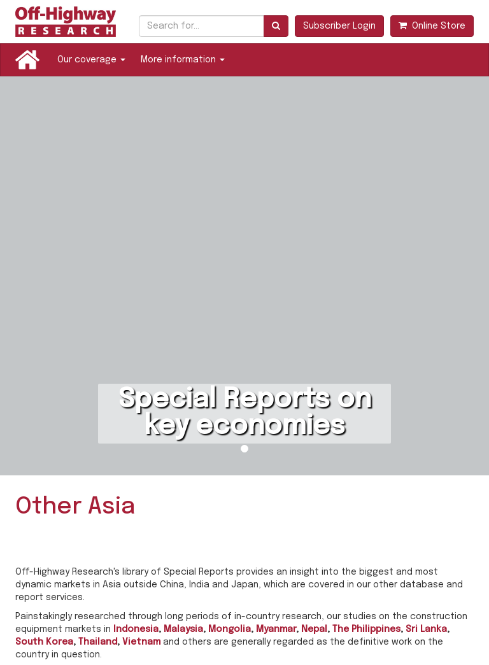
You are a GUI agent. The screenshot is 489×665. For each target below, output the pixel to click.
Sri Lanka (426, 629)
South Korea (44, 642)
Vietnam (141, 642)
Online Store (432, 26)
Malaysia (183, 629)
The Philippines (366, 629)
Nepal (314, 629)
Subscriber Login (339, 26)
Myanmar (276, 629)
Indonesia (136, 629)
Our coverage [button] (91, 59)
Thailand (97, 642)
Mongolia (229, 629)
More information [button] (183, 59)
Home (27, 60)
